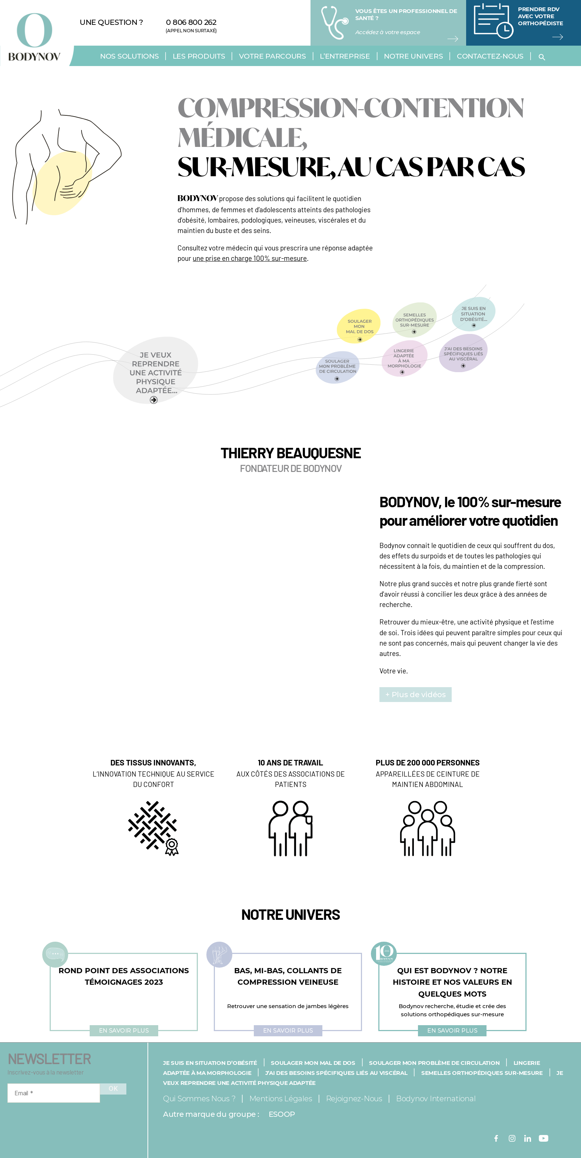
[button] (543, 57)
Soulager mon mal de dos (313, 1062)
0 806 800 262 (191, 22)
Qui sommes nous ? (199, 1098)
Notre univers (413, 56)
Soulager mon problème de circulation (434, 1062)
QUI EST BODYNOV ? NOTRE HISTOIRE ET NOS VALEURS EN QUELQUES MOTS (452, 982)
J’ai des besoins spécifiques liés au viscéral (336, 1072)
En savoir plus (124, 1030)
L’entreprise (345, 56)
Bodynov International (435, 1098)
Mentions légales (280, 1098)
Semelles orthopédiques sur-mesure (482, 1072)
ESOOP (282, 1114)
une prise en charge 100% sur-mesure (250, 258)
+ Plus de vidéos (415, 694)
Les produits (199, 56)
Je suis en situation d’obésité (210, 1062)
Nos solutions (129, 56)
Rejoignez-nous (354, 1098)
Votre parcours (272, 56)
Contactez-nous (490, 56)
